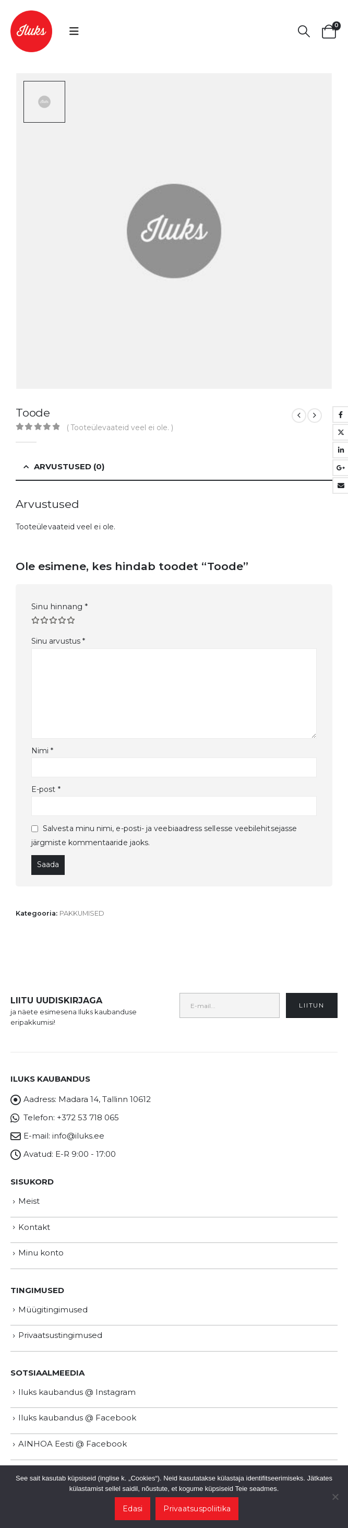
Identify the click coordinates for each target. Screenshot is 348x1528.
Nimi (42, 750)
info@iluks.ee (78, 1136)
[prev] (299, 415)
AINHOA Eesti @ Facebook (72, 1444)
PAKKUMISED (81, 913)
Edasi (132, 1508)
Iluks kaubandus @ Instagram (77, 1392)
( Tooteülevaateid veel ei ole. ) (120, 427)
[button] (74, 31)
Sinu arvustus (58, 641)
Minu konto (41, 1253)
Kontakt (34, 1227)
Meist (29, 1201)
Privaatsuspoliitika (197, 1508)
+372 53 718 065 (88, 1117)
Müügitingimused (53, 1309)
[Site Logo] (31, 31)
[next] (314, 415)
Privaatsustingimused (60, 1335)
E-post (46, 789)
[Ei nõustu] (335, 1496)
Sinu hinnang (59, 606)
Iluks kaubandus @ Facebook (77, 1418)
